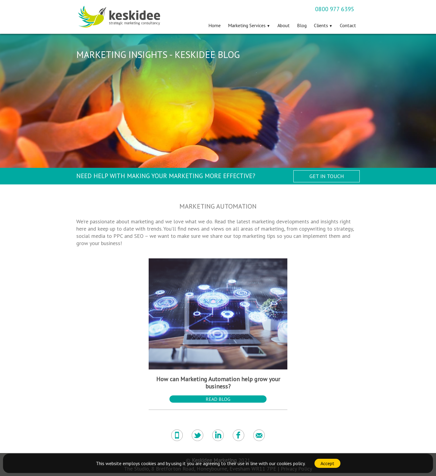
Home (214, 25)
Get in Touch (326, 176)
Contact (348, 25)
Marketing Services (247, 25)
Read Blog (218, 399)
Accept (327, 463)
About (283, 25)
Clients (321, 25)
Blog (302, 25)
